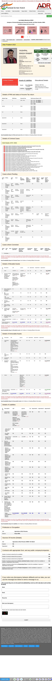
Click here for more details (44, 62)
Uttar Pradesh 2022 (10, 39)
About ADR (40, 13)
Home (2, 11)
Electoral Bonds (41, 11)
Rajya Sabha (24, 11)
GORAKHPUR (19, 39)
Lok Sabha (8, 11)
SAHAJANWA (27, 39)
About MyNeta (48, 13)
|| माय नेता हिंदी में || (4, 13)
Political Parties (32, 11)
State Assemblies (16, 11)
